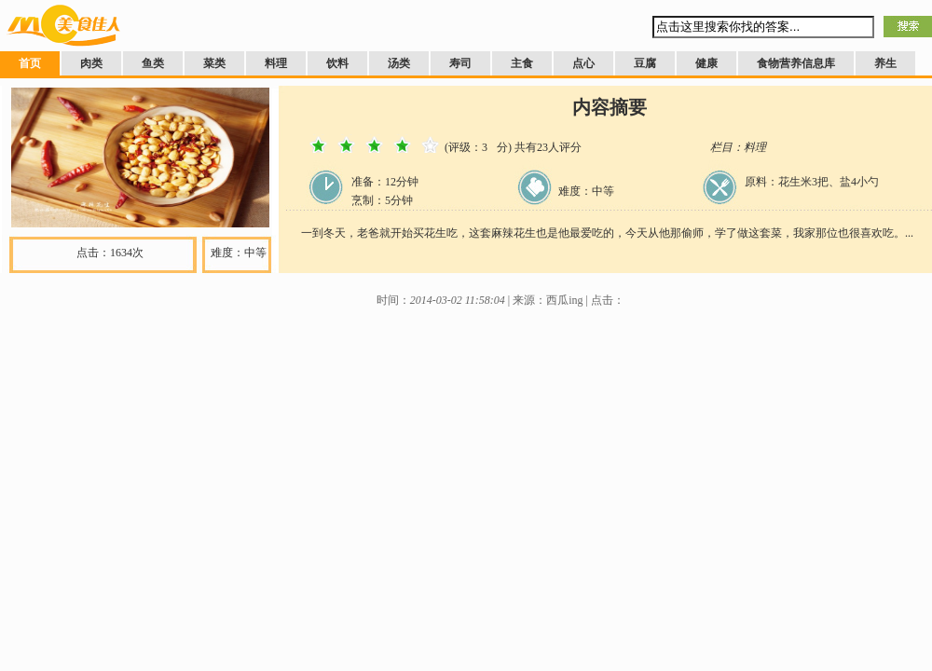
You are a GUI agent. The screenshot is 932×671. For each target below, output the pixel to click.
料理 (276, 63)
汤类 (399, 63)
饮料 (337, 63)
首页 (30, 63)
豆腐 (645, 63)
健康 (706, 63)
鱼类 (153, 63)
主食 (522, 63)
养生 (885, 63)
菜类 (214, 63)
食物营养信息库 (796, 63)
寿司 (460, 63)
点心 (583, 63)
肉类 (91, 63)
